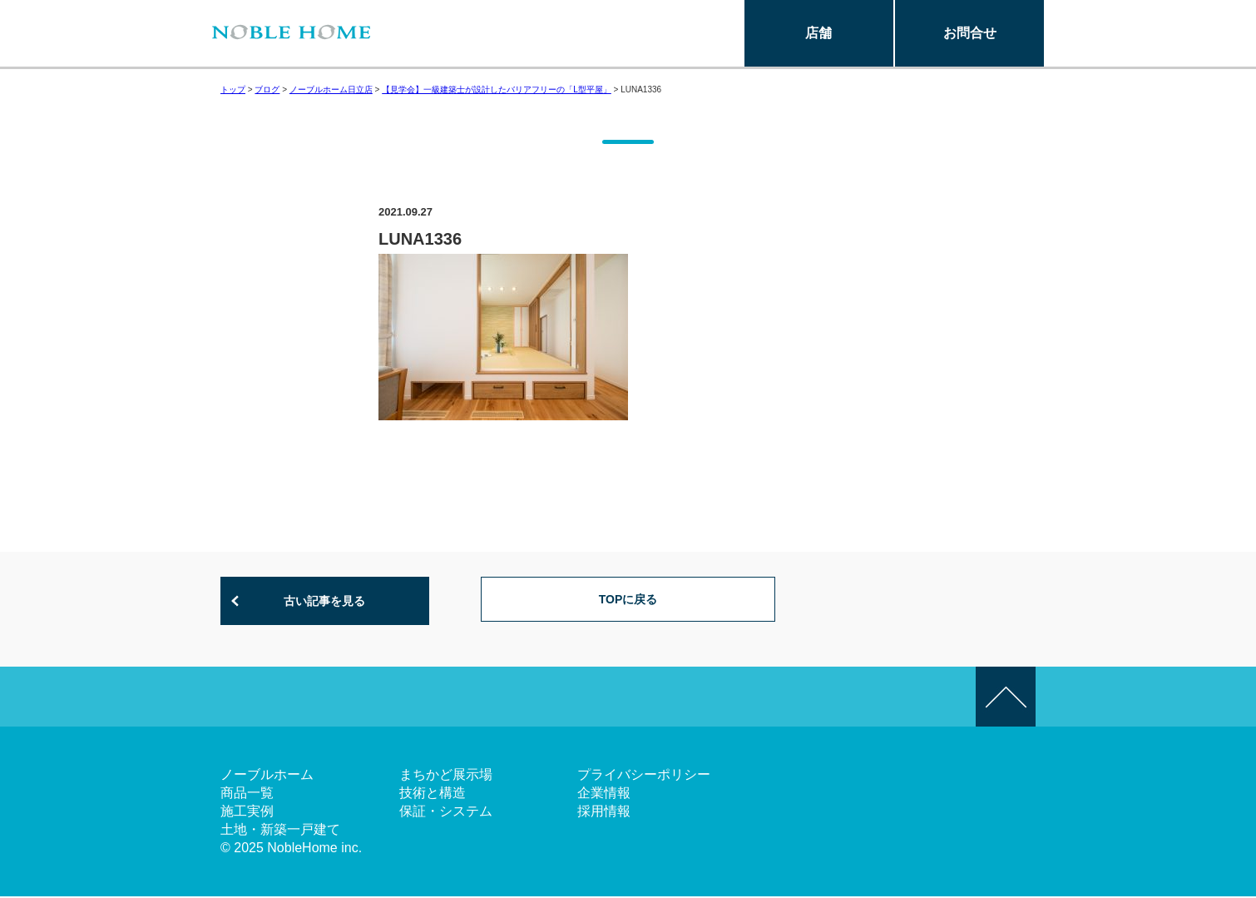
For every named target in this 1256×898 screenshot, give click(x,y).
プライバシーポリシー (643, 776)
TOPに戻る (628, 601)
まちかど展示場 (445, 776)
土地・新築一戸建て (280, 831)
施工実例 (247, 813)
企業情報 (603, 794)
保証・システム (445, 813)
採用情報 (603, 813)
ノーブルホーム (267, 776)
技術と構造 (432, 794)
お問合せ (969, 33)
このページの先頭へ (1006, 698)
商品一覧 (247, 794)
